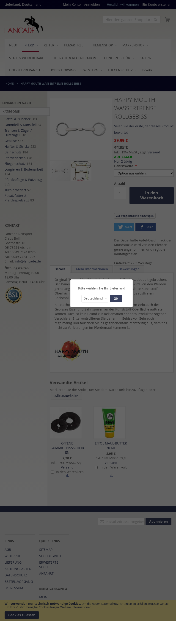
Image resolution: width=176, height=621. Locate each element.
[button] (95, 298)
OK (116, 298)
